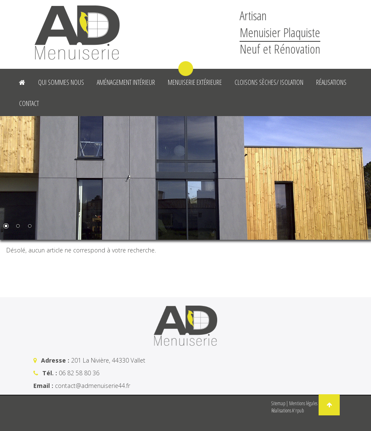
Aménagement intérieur (126, 82)
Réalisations (331, 82)
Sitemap (278, 403)
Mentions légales (303, 403)
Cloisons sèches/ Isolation (269, 82)
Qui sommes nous (61, 82)
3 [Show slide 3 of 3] (29, 226)
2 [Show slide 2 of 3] (17, 226)
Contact (29, 103)
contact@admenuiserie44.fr (92, 386)
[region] (185, 178)
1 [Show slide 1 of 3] (6, 226)
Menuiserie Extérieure (195, 82)
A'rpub (298, 410)
